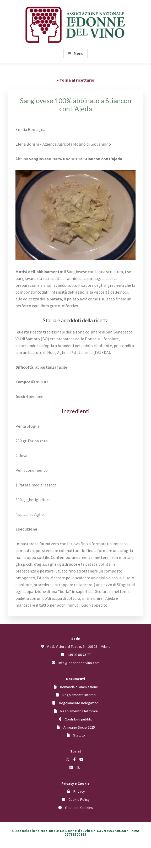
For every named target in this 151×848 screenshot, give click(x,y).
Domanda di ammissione (79, 687)
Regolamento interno (79, 694)
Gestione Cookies (79, 807)
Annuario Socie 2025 (79, 727)
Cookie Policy (79, 799)
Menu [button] (78, 53)
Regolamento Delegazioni (79, 703)
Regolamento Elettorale (79, 711)
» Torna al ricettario (75, 80)
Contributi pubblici (79, 719)
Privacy (79, 791)
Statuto (79, 735)
